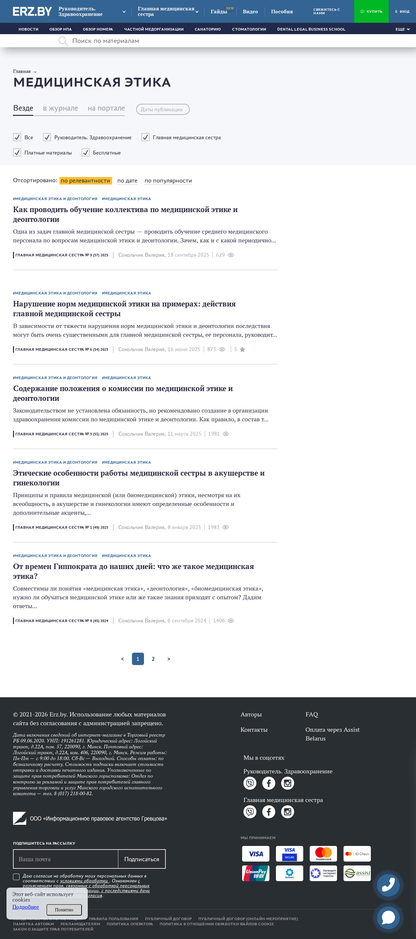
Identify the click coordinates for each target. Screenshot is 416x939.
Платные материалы (48, 153)
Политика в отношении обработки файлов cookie (217, 924)
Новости (28, 29)
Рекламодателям (80, 924)
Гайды (219, 11)
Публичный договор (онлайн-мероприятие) (248, 919)
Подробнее (25, 907)
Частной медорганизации (154, 29)
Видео (250, 11)
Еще (400, 29)
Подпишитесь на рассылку (44, 843)
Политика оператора (130, 924)
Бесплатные (107, 153)
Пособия (282, 11)
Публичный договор (168, 919)
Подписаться (141, 859)
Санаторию (208, 29)
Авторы (251, 714)
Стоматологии (249, 29)
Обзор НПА (60, 29)
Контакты (253, 729)
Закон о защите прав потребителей (53, 929)
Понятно (64, 909)
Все (28, 137)
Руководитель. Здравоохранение (80, 11)
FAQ (312, 714)
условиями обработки (84, 880)
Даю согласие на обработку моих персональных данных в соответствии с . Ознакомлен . (86, 886)
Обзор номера (98, 29)
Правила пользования (113, 919)
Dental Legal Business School (311, 29)
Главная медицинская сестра (166, 11)
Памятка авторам (33, 924)
